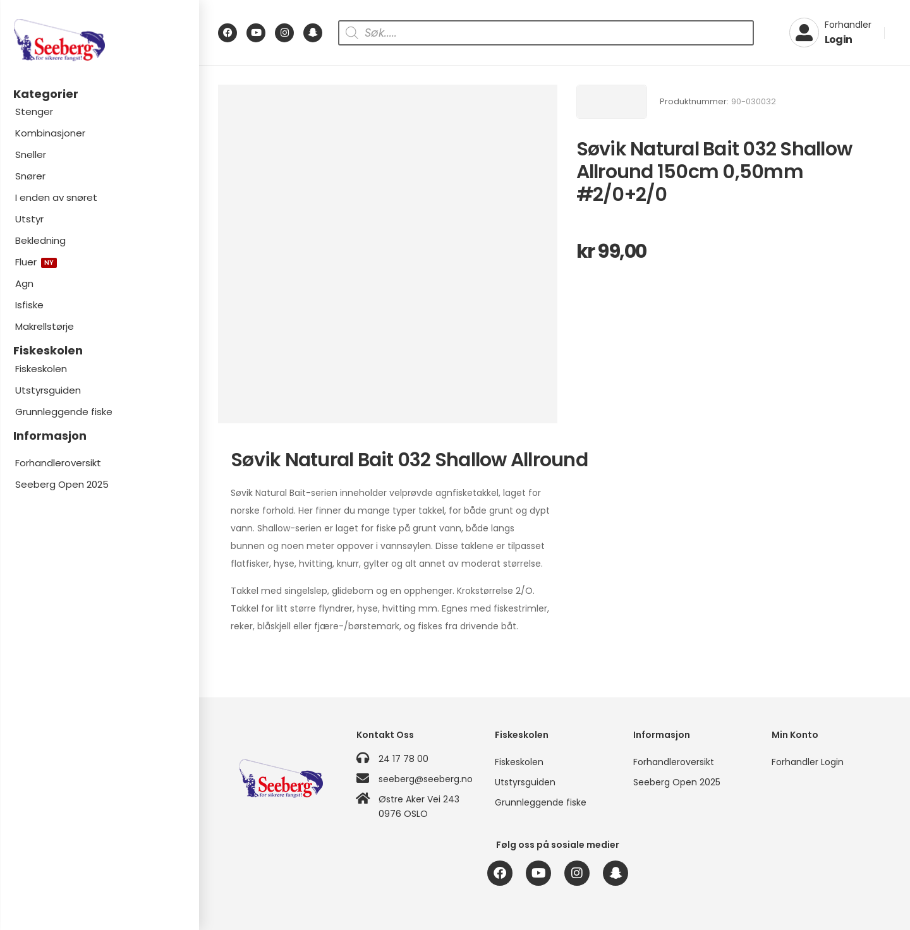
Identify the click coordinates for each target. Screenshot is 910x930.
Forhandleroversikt (58, 462)
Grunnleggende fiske (63, 411)
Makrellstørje (44, 326)
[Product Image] (387, 254)
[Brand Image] (611, 102)
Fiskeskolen (41, 368)
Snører (30, 176)
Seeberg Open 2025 (62, 484)
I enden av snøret (56, 197)
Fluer (36, 262)
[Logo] (99, 40)
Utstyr (29, 219)
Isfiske (29, 304)
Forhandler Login (808, 762)
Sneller (30, 154)
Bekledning (40, 240)
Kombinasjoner (50, 133)
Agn (24, 283)
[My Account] (830, 33)
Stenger (34, 111)
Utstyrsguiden (48, 390)
